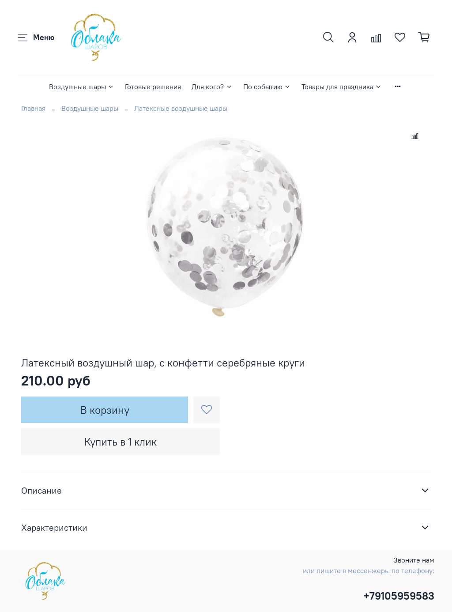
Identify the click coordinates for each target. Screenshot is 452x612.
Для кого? (212, 86)
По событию (267, 86)
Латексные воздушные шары (180, 108)
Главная (33, 108)
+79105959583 (398, 595)
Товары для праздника (341, 86)
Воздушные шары (81, 86)
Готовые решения (153, 86)
